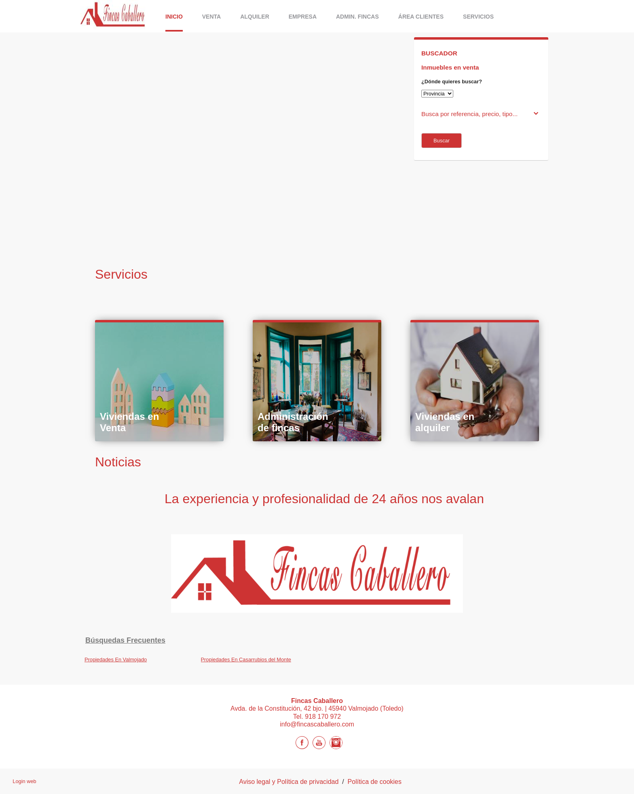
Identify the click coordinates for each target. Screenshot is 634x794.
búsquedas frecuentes (125, 640)
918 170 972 (323, 716)
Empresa (303, 16)
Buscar (441, 141)
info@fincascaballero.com (317, 724)
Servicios (478, 16)
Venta (211, 16)
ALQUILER (254, 16)
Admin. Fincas (357, 16)
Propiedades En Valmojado (116, 659)
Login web (24, 781)
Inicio (174, 16)
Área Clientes (421, 16)
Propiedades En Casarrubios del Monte (246, 659)
